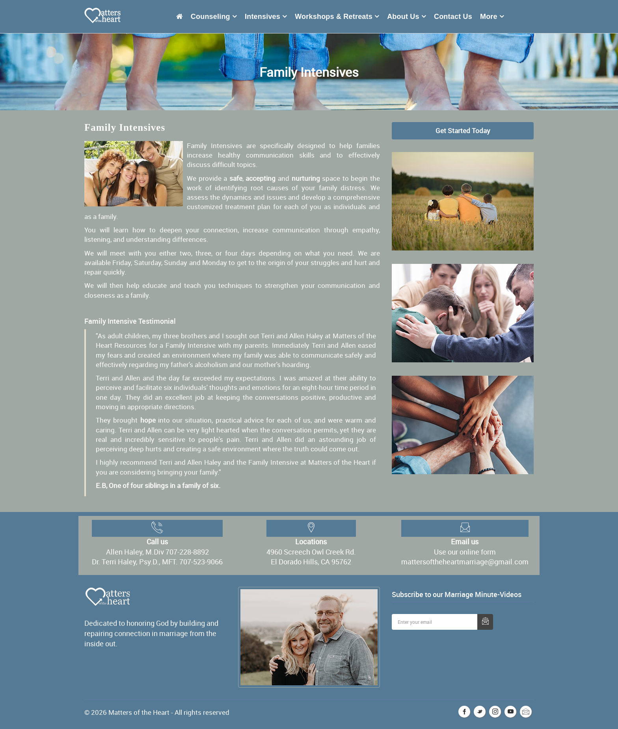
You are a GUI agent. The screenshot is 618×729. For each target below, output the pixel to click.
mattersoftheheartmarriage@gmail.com (465, 561)
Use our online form (465, 551)
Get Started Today (463, 130)
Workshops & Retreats (333, 16)
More (488, 16)
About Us (403, 16)
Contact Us (453, 16)
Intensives (262, 16)
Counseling (210, 16)
